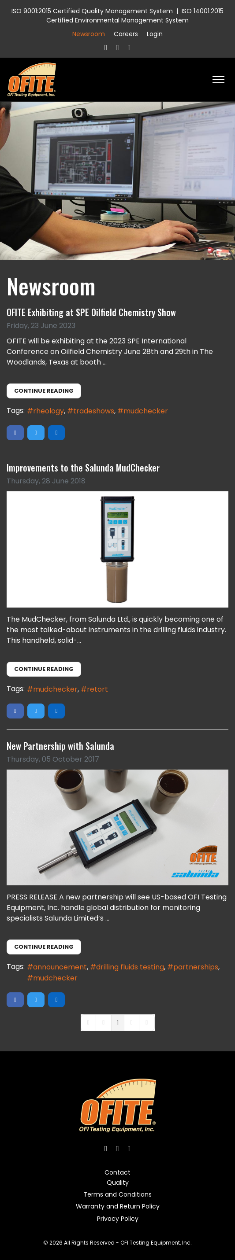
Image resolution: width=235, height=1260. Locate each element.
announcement (60, 967)
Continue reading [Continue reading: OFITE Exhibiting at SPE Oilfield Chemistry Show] (44, 391)
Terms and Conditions (117, 1194)
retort (97, 689)
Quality (118, 1182)
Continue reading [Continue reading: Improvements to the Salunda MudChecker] (44, 669)
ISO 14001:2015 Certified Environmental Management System (135, 16)
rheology (48, 411)
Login (155, 33)
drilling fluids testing (130, 967)
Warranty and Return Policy (118, 1206)
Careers (126, 33)
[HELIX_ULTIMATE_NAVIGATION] (218, 79)
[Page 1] (117, 1022)
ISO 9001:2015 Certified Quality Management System (92, 11)
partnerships (195, 967)
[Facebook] (106, 47)
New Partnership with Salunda (60, 745)
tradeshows (93, 411)
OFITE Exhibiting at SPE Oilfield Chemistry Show (91, 312)
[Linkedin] (129, 47)
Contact (117, 1172)
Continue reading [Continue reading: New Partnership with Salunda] (44, 947)
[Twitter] (117, 47)
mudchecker (145, 411)
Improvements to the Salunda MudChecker (83, 467)
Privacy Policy (117, 1218)
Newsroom (88, 33)
